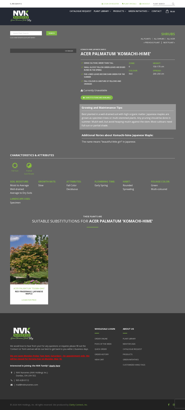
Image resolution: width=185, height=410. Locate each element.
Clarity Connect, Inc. (78, 404)
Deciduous (72, 189)
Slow (40, 185)
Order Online (101, 338)
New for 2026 (129, 344)
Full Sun (15, 170)
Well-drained (17, 189)
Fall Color (71, 185)
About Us (128, 328)
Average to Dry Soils (21, 192)
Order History (102, 354)
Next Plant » (169, 42)
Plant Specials (129, 4)
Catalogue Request (80, 11)
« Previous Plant (152, 42)
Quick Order (101, 349)
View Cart (99, 359)
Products (119, 11)
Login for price (29, 300)
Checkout (145, 4)
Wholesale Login (105, 328)
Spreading (128, 189)
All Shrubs (159, 38)
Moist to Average (19, 185)
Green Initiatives (138, 11)
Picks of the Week (103, 344)
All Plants (146, 38)
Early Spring (101, 185)
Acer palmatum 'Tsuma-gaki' (29, 288)
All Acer (171, 38)
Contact (157, 11)
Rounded (128, 185)
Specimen (15, 202)
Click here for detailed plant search (22, 38)
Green (154, 185)
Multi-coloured (159, 189)
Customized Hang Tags (134, 364)
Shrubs (168, 33)
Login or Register (110, 4)
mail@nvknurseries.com (27, 384)
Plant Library (102, 11)
